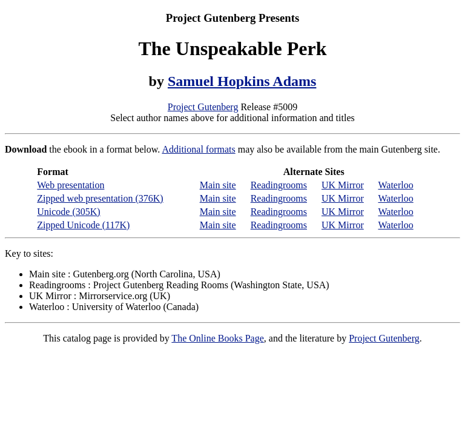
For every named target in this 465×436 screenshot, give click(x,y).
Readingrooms (279, 185)
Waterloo (395, 185)
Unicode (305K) (68, 211)
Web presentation (70, 185)
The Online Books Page (217, 338)
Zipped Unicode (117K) (83, 225)
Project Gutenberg (203, 107)
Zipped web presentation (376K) (100, 198)
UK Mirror (343, 185)
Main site (218, 185)
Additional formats (198, 149)
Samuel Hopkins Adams (242, 81)
